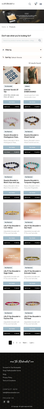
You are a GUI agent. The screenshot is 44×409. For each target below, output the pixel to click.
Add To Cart (11, 107)
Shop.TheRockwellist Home (12, 370)
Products (12, 27)
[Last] (31, 343)
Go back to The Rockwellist (12, 367)
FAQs (4, 374)
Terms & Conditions (9, 380)
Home (4, 27)
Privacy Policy (7, 377)
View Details (12, 102)
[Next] (25, 343)
